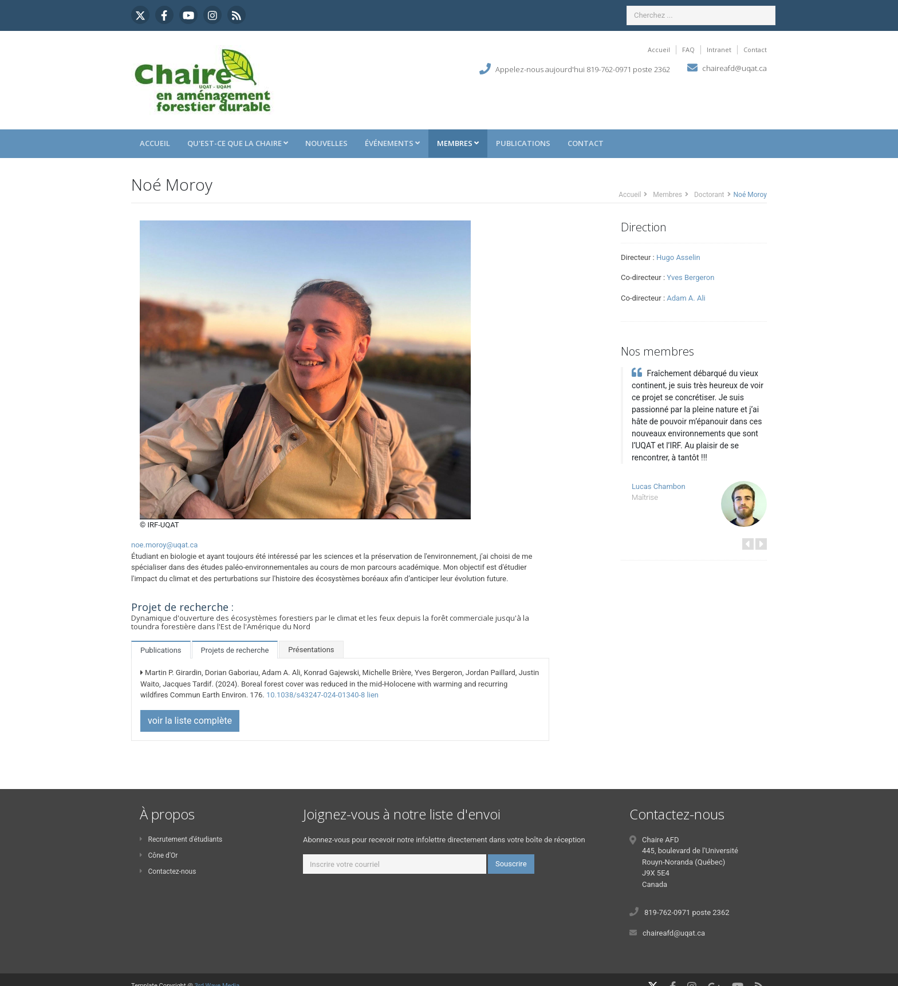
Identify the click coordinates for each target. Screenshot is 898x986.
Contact (755, 49)
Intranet (719, 49)
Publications (523, 143)
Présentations (311, 649)
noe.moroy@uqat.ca (164, 545)
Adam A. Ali (686, 298)
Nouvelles (326, 143)
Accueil (659, 49)
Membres (458, 143)
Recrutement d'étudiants (181, 839)
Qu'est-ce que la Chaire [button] (237, 143)
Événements (392, 143)
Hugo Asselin (678, 257)
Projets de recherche (235, 650)
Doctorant (709, 195)
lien (373, 695)
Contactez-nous (168, 871)
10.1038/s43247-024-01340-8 (315, 695)
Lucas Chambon (659, 486)
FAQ (688, 49)
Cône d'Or (159, 855)
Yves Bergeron (690, 277)
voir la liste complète (190, 720)
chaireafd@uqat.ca (734, 68)
